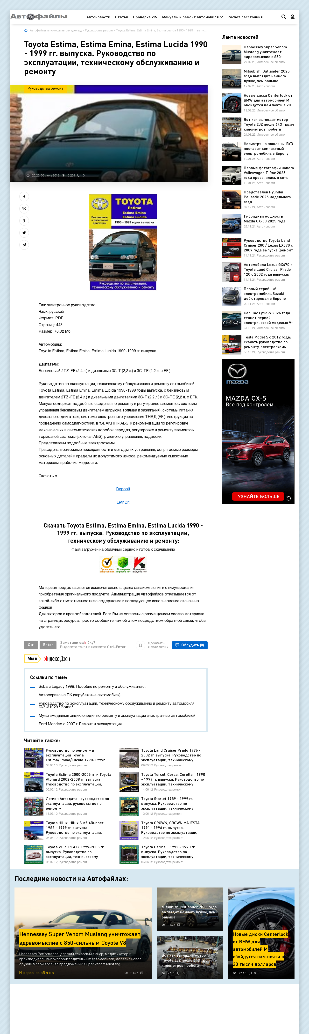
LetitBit (123, 502)
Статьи (121, 17)
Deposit (123, 489)
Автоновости (98, 17)
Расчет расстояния (245, 17)
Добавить (152, 645)
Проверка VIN (145, 17)
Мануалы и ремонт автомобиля (190, 17)
